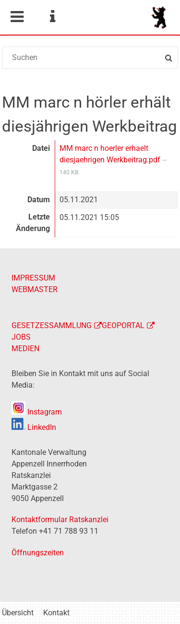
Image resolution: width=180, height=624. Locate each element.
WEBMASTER (35, 289)
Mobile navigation (17, 17)
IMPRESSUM (33, 277)
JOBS (21, 337)
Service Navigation (52, 17)
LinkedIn (34, 427)
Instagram (37, 411)
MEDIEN (25, 348)
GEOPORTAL (123, 325)
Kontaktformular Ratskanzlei (60, 519)
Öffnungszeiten (38, 552)
